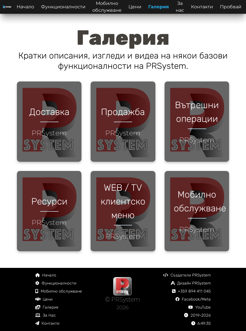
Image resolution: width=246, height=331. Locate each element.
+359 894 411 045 (191, 291)
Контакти (202, 6)
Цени (134, 6)
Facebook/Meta (193, 299)
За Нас (45, 315)
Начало (25, 6)
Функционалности (63, 6)
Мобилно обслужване (107, 7)
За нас (180, 7)
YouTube (199, 307)
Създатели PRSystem (187, 275)
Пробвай (230, 6)
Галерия (158, 6)
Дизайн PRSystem (191, 283)
